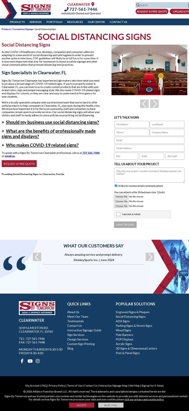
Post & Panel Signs (128, 353)
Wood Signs (123, 330)
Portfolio (54, 21)
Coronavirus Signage (23, 29)
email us (10, 155)
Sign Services (75, 335)
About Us (73, 312)
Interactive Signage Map (113, 385)
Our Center (96, 21)
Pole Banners (124, 335)
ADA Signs (123, 321)
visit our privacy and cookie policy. (144, 399)
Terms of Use (74, 385)
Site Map (134, 385)
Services (35, 21)
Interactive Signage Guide (84, 330)
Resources (75, 21)
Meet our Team (77, 316)
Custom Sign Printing (81, 344)
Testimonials (75, 321)
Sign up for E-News (153, 385)
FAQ (44, 385)
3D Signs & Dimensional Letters (136, 348)
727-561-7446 (80, 9)
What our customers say (93, 245)
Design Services (77, 339)
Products (17, 21)
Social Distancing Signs (131, 316)
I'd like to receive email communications (140, 185)
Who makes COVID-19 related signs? (40, 145)
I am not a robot (131, 214)
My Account (32, 385)
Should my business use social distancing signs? (50, 122)
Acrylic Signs (124, 344)
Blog (70, 348)
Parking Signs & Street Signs (134, 325)
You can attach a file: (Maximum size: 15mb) (139, 192)
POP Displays (124, 339)
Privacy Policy (57, 385)
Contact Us (118, 21)
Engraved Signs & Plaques (133, 312)
